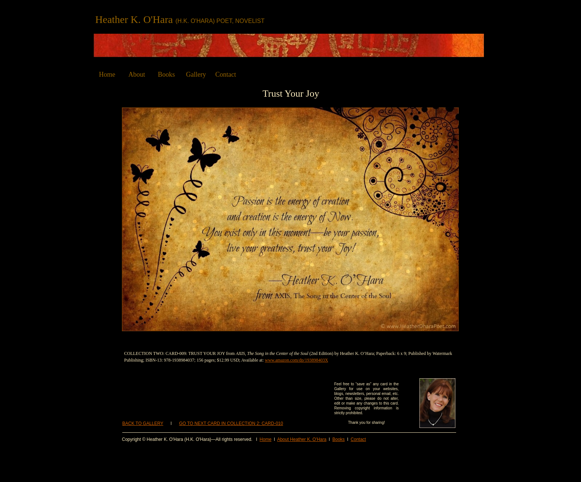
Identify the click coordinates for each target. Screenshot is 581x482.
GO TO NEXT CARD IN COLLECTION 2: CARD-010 (231, 423)
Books (338, 439)
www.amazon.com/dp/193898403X (296, 360)
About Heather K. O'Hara (301, 439)
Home (266, 439)
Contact (358, 439)
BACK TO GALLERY (142, 423)
